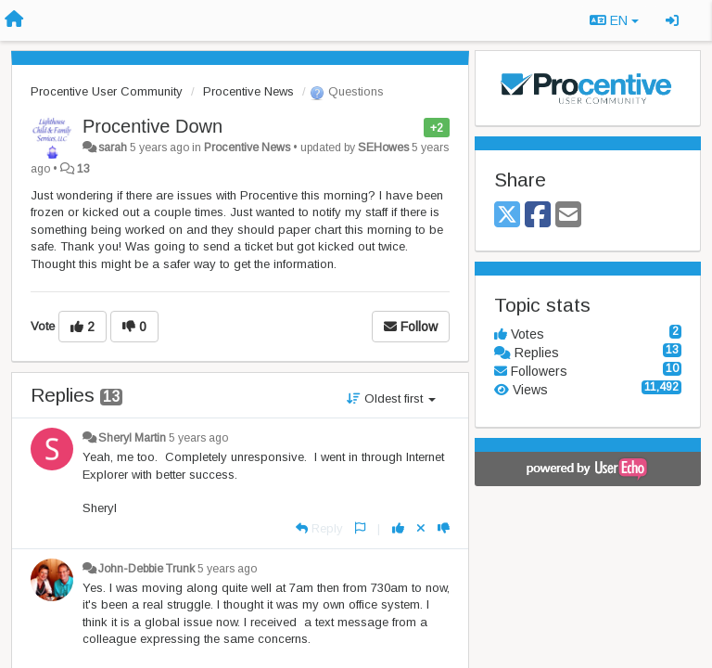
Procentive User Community (107, 91)
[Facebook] (538, 215)
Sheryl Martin (132, 437)
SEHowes (383, 147)
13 (83, 168)
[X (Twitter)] (507, 215)
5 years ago (198, 437)
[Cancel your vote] (421, 528)
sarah (112, 147)
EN (614, 20)
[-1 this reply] (444, 528)
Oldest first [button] (391, 398)
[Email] (568, 215)
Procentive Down (152, 126)
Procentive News (248, 91)
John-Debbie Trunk (146, 568)
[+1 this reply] (398, 528)
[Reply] (319, 528)
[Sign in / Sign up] (672, 20)
